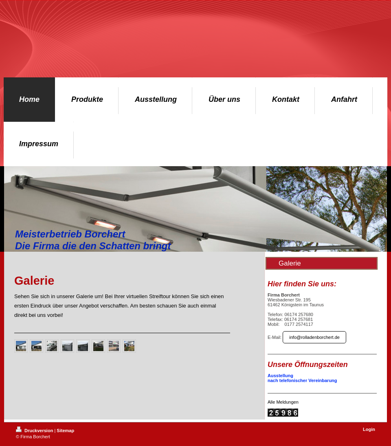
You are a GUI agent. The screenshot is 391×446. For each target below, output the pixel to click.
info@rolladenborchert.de (314, 337)
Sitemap (65, 430)
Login (369, 429)
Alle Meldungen (283, 402)
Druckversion (35, 430)
